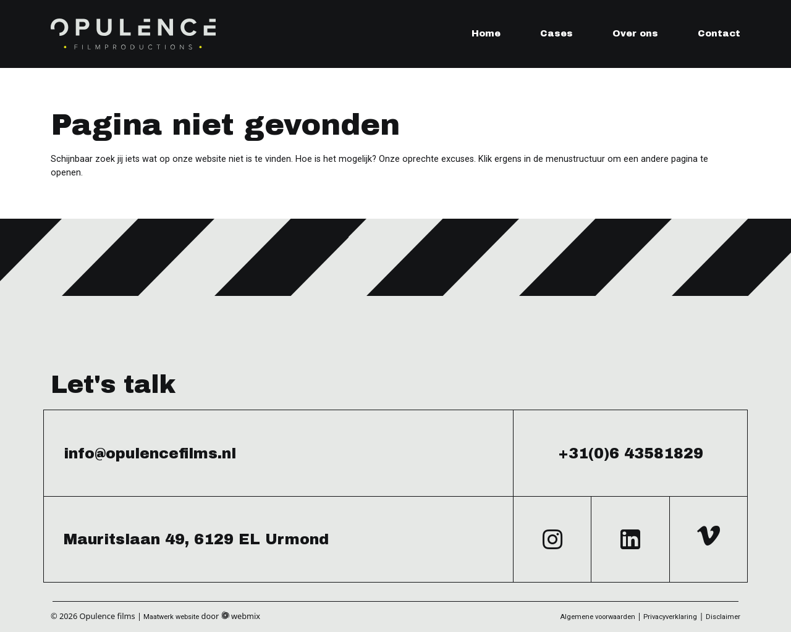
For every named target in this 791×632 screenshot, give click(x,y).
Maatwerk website (171, 617)
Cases (556, 33)
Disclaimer (723, 617)
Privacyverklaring (670, 617)
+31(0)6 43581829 (630, 453)
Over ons (635, 33)
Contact (719, 33)
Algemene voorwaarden (597, 617)
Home (486, 33)
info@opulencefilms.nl (150, 453)
